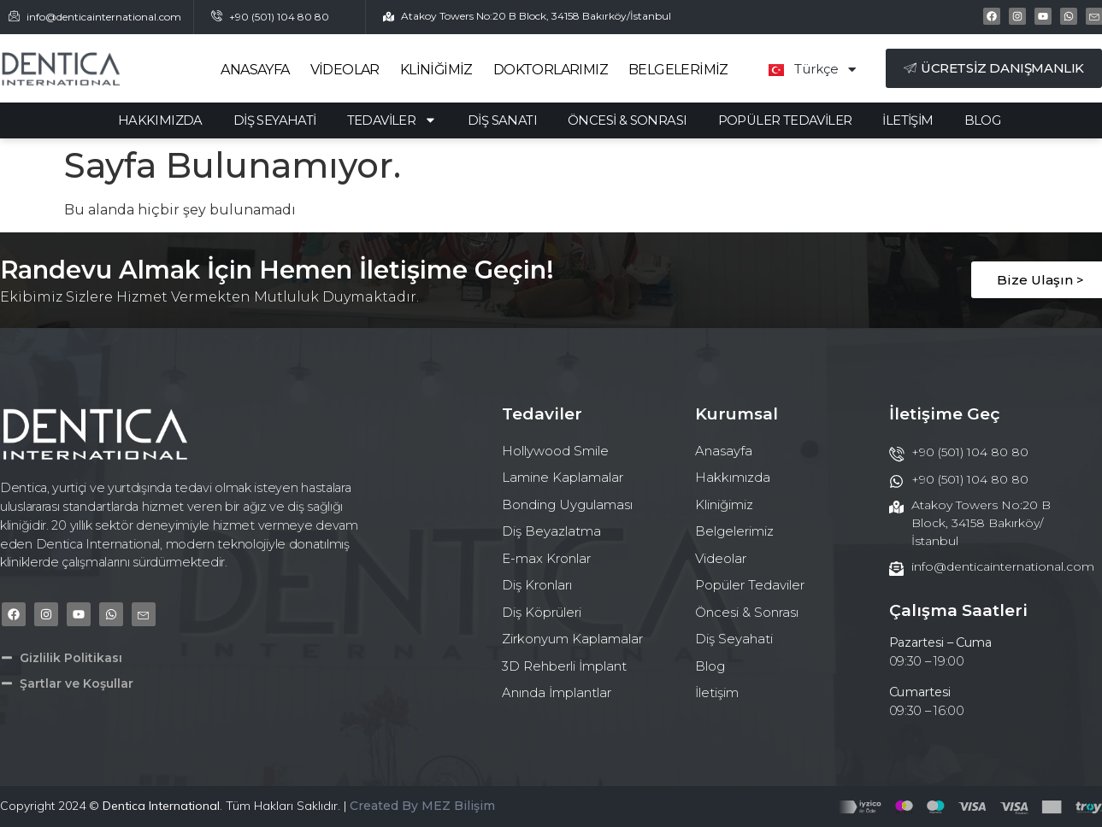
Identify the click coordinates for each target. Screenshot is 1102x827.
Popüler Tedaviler (785, 120)
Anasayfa (255, 70)
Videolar (345, 70)
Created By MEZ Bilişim (422, 805)
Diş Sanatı (502, 120)
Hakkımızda (160, 120)
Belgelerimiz (678, 70)
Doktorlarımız (550, 70)
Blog (982, 120)
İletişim (907, 120)
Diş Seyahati (274, 120)
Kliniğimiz (436, 70)
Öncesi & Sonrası (627, 120)
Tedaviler (392, 120)
